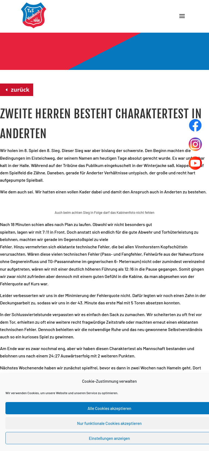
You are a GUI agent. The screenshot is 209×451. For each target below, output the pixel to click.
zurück (20, 89)
